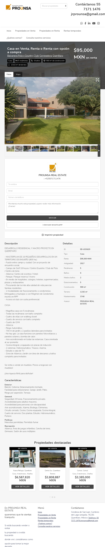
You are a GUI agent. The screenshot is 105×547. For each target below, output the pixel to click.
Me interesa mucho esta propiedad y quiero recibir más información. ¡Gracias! (52, 207)
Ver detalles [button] (22, 486)
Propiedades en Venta (25, 31)
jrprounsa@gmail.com (89, 520)
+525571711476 (52, 178)
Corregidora (46, 55)
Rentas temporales (72, 31)
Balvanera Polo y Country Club (23, 55)
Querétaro (58, 55)
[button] (7, 470)
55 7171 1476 (91, 6)
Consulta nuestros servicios (38, 38)
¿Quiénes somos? (14, 38)
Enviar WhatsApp (52, 225)
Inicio (9, 31)
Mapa (18, 74)
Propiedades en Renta (49, 31)
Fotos (9, 74)
